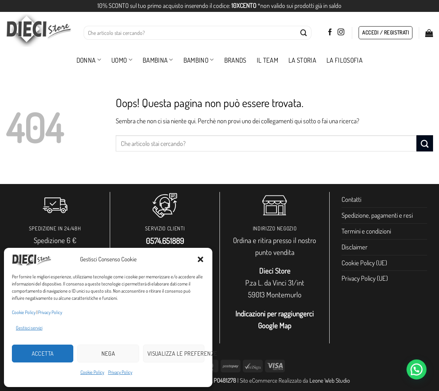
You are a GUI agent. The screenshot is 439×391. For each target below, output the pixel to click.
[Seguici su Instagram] (341, 32)
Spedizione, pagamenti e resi (377, 215)
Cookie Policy (24, 312)
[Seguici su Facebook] (329, 32)
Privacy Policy (50, 312)
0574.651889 (165, 241)
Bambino (198, 60)
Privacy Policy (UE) (365, 278)
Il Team (267, 60)
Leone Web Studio (329, 380)
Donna (88, 60)
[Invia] (304, 33)
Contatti (351, 199)
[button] (200, 259)
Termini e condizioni (366, 231)
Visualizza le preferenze (175, 353)
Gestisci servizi (29, 328)
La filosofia (344, 60)
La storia (302, 60)
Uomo (121, 60)
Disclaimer (355, 247)
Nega (108, 353)
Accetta (43, 353)
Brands (235, 60)
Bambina (158, 60)
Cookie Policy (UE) (364, 263)
